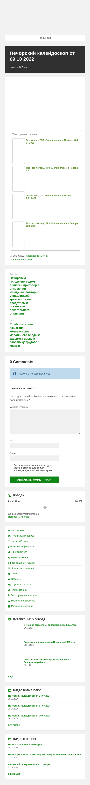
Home (13, 67)
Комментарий (20, 407)
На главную (16, 530)
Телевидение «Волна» (37, 255)
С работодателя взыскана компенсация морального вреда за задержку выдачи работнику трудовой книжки (25, 335)
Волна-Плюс (27, 259)
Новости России (18, 541)
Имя (12, 440)
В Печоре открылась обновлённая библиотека (50, 625)
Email (13, 453)
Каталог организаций (21, 568)
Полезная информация (21, 546)
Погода (13, 573)
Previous (14, 274)
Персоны (14, 579)
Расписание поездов (20, 606)
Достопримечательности (22, 595)
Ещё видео (14, 774)
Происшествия (17, 552)
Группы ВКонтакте (19, 584)
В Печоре (24, 67)
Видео (16, 259)
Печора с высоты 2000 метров (25, 744)
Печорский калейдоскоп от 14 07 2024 (29, 695)
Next (12, 320)
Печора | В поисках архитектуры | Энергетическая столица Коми (44, 754)
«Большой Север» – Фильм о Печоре (29, 764)
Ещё (10, 677)
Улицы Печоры (17, 590)
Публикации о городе (21, 535)
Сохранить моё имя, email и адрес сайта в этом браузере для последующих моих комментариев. (33, 468)
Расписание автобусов (21, 600)
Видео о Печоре (18, 557)
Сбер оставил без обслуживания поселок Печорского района (47, 661)
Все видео (14, 725)
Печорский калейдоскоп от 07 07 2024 (29, 705)
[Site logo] (45, 28)
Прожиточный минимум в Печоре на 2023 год (49, 642)
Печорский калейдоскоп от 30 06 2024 (29, 715)
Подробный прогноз (18, 517)
